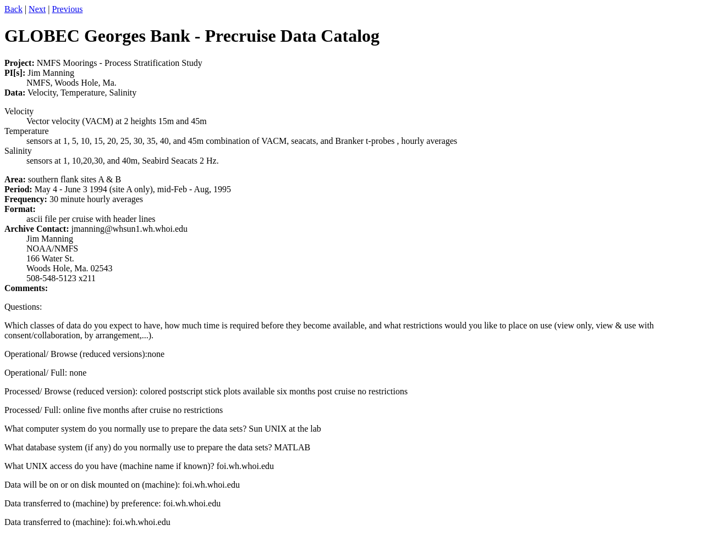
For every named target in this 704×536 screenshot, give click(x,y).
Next (37, 9)
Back (13, 9)
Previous (67, 9)
